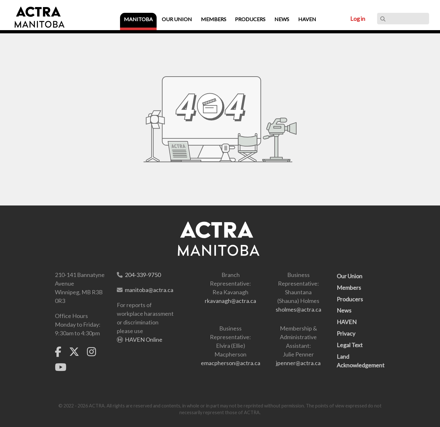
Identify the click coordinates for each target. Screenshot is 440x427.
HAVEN (347, 321)
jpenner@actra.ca (298, 362)
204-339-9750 (143, 274)
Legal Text (350, 344)
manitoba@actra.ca (149, 289)
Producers (350, 299)
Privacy (346, 333)
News (344, 310)
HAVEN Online (143, 339)
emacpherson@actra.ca (230, 362)
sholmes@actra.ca (298, 309)
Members (349, 287)
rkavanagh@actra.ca (230, 300)
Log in (357, 18)
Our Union (349, 276)
